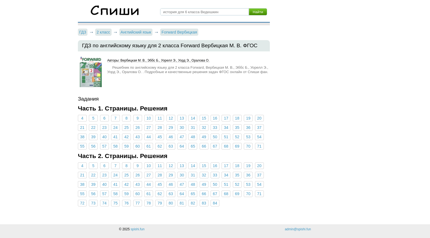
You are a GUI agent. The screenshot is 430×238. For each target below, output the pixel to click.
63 (171, 146)
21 (82, 127)
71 (259, 146)
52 (237, 137)
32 (204, 127)
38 (82, 137)
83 (204, 203)
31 (193, 127)
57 (104, 146)
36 (248, 127)
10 (148, 118)
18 (237, 118)
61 (148, 146)
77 (137, 203)
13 (182, 118)
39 (93, 137)
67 (215, 146)
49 (204, 137)
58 (115, 146)
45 (159, 137)
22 (93, 127)
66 (204, 146)
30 (182, 127)
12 (171, 118)
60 (137, 146)
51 (226, 137)
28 (159, 127)
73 (93, 203)
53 (248, 137)
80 (171, 203)
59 (126, 146)
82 (193, 203)
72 (82, 203)
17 (226, 118)
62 (159, 146)
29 (171, 127)
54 (259, 137)
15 (204, 118)
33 (215, 127)
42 (126, 137)
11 (159, 118)
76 (126, 203)
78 (148, 203)
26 (137, 127)
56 (93, 146)
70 (248, 146)
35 (237, 127)
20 (259, 118)
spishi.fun (138, 229)
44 (148, 137)
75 (115, 203)
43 (137, 137)
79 (159, 203)
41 (115, 137)
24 (115, 127)
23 (104, 127)
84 (215, 203)
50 (215, 137)
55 (82, 146)
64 (182, 146)
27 (148, 127)
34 (226, 127)
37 (259, 127)
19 (248, 118)
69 (237, 146)
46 (171, 137)
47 (182, 137)
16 (215, 118)
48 (193, 137)
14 (193, 118)
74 (104, 203)
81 (182, 203)
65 (193, 146)
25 (126, 127)
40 (104, 137)
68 (226, 146)
